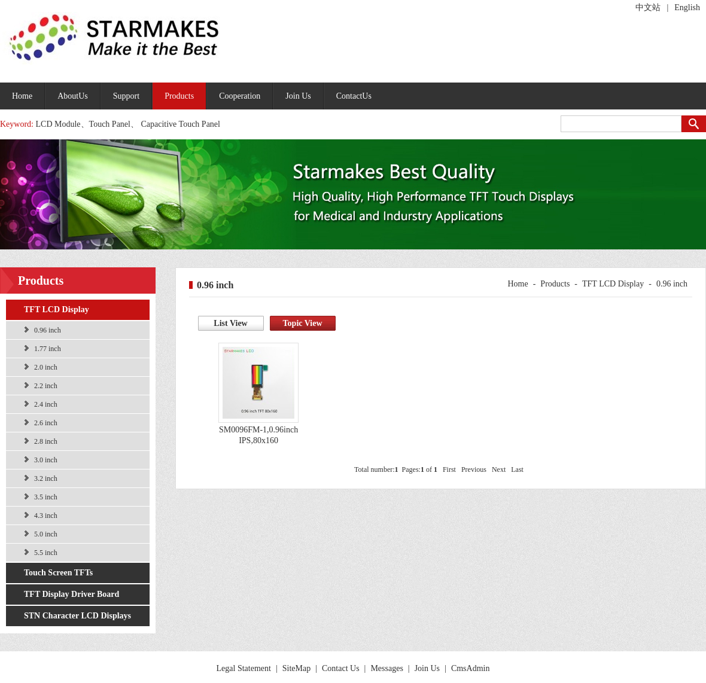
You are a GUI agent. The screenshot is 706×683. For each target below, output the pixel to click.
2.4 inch (45, 404)
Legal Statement (244, 668)
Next (499, 469)
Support (126, 96)
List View (230, 323)
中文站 (648, 7)
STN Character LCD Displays (77, 615)
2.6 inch (45, 423)
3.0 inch (45, 460)
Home (22, 96)
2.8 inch (45, 441)
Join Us (298, 96)
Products (179, 96)
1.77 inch (47, 348)
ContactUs (354, 96)
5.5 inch (45, 552)
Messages (386, 668)
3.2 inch (45, 478)
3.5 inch (45, 497)
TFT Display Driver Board (71, 594)
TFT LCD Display (56, 309)
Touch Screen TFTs (58, 572)
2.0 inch (45, 367)
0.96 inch (47, 330)
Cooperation (239, 96)
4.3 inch (45, 515)
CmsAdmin (470, 668)
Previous (473, 469)
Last (517, 469)
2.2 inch (45, 386)
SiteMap (296, 668)
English (687, 7)
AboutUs (72, 96)
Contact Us (341, 668)
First (449, 469)
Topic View (302, 323)
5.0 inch (45, 534)
